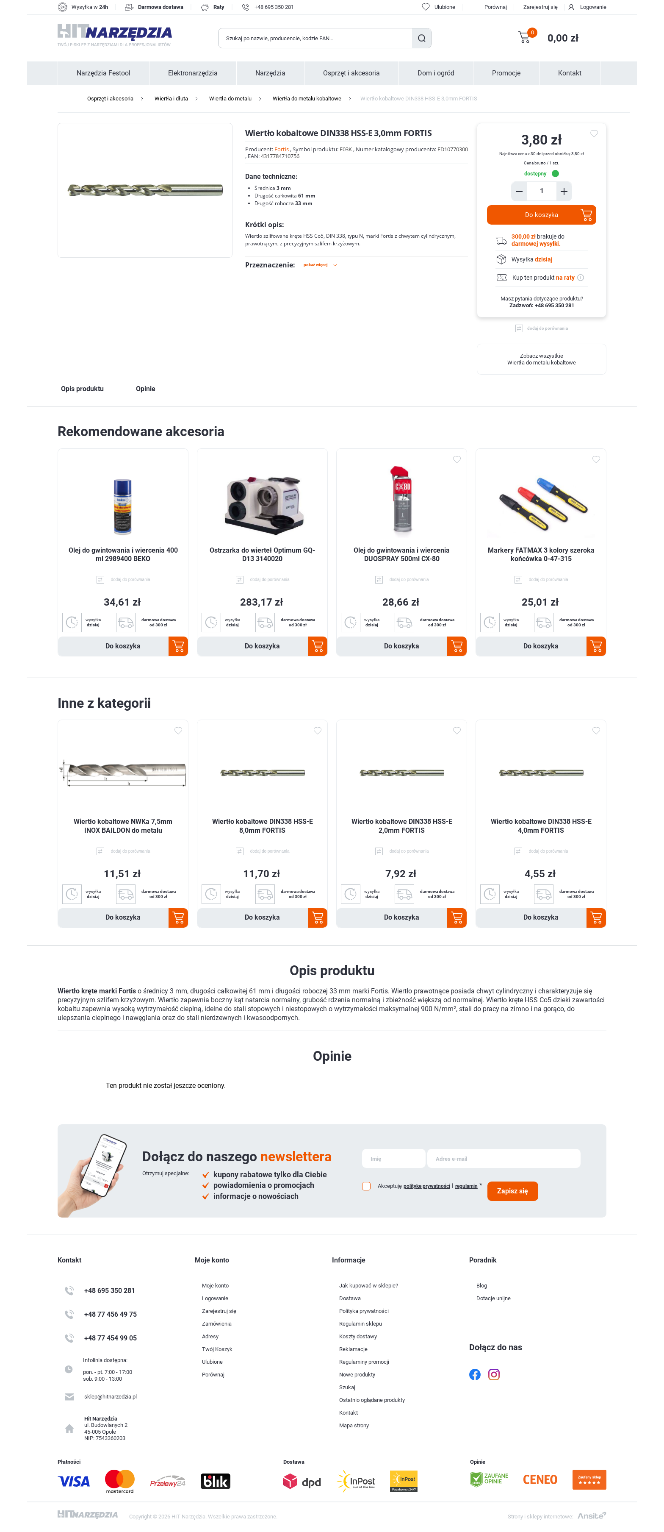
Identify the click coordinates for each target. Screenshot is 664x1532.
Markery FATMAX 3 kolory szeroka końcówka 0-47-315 (541, 554)
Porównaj (495, 7)
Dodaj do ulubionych (456, 459)
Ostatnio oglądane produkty (372, 1400)
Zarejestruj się (540, 7)
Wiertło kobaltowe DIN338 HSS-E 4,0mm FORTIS (541, 825)
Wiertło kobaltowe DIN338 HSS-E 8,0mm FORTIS (262, 825)
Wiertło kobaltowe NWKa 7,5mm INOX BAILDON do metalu (123, 825)
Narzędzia (270, 73)
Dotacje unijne (493, 1298)
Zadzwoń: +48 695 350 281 (541, 305)
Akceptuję (390, 1186)
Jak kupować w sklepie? (368, 1285)
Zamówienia (217, 1324)
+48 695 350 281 (274, 7)
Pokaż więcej (316, 264)
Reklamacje (353, 1349)
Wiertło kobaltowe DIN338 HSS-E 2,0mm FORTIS (401, 825)
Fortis (281, 149)
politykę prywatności (427, 1186)
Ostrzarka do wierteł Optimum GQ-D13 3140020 (262, 554)
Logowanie (593, 7)
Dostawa (350, 1298)
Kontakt (569, 73)
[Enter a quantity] (541, 191)
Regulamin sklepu (360, 1324)
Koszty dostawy (358, 1336)
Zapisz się (512, 1191)
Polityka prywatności (364, 1311)
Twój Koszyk (217, 1349)
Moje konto (215, 1285)
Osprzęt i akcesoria (351, 73)
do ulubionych (595, 134)
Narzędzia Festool (103, 73)
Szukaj (421, 38)
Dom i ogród (436, 73)
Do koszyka (541, 215)
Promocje (506, 73)
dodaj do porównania (547, 328)
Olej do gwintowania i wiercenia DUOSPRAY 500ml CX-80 (402, 554)
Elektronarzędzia (193, 73)
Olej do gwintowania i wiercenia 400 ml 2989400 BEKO (123, 554)
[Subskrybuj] (394, 1158)
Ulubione (212, 1362)
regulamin (466, 1186)
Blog (481, 1285)
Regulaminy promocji (364, 1362)
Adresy (210, 1336)
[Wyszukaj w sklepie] (315, 38)
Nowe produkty (357, 1374)
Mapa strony (354, 1425)
